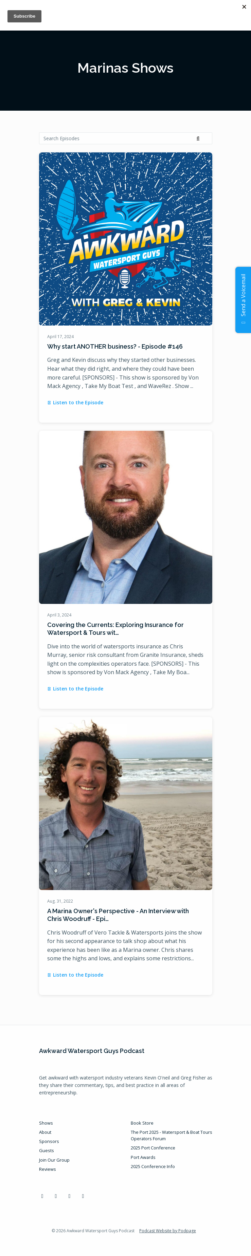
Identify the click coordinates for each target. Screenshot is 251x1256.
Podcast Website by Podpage (167, 1231)
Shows (46, 1123)
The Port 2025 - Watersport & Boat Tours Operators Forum (171, 1135)
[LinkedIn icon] (56, 1196)
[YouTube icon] (69, 1196)
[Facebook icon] (42, 1196)
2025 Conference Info (153, 1166)
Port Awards (143, 1157)
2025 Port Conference (153, 1148)
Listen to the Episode (75, 402)
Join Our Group (54, 1160)
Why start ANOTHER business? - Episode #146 (115, 346)
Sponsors (49, 1141)
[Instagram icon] (83, 1196)
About (45, 1132)
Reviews (47, 1169)
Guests (46, 1150)
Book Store (142, 1123)
